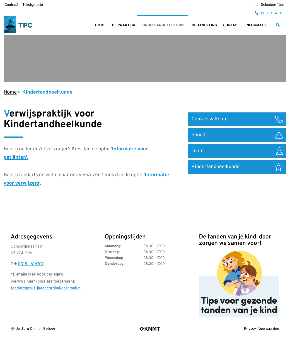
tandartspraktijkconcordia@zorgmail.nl (46, 288)
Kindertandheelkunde (163, 25)
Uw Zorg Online (28, 329)
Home (100, 25)
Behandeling (204, 25)
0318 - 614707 (31, 264)
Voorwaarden (268, 329)
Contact (231, 25)
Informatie (256, 25)
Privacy (250, 329)
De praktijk (123, 25)
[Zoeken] (278, 25)
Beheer (49, 329)
